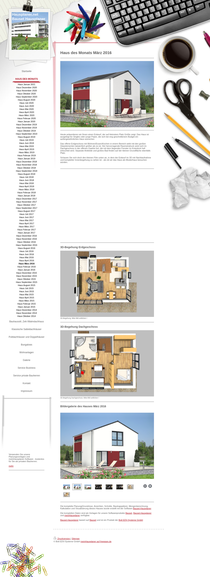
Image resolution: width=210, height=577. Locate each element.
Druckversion (62, 538)
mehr (11, 466)
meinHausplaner (72, 515)
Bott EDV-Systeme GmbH (131, 520)
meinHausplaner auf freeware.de (96, 541)
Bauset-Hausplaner (142, 508)
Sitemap (75, 538)
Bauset (129, 513)
